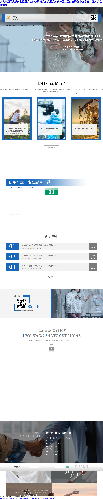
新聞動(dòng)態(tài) (47, 25)
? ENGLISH (86, 23)
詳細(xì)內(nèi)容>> (13, 214)
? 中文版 (81, 23)
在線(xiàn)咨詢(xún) (73, 25)
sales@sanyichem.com (57, 454)
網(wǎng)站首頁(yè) (11, 25)
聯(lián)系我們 (85, 25)
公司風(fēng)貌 (60, 25)
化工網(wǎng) (45, 492)
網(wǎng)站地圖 (68, 492)
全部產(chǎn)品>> (51, 147)
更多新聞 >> (51, 277)
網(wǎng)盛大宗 (54, 492)
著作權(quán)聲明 (61, 492)
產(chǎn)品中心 (35, 25)
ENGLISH (79, 490)
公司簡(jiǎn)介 (23, 25)
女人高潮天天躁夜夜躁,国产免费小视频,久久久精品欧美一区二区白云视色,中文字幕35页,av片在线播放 (27, 498)
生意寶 (50, 492)
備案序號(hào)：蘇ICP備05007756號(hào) (80, 492)
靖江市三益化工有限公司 (15, 195)
